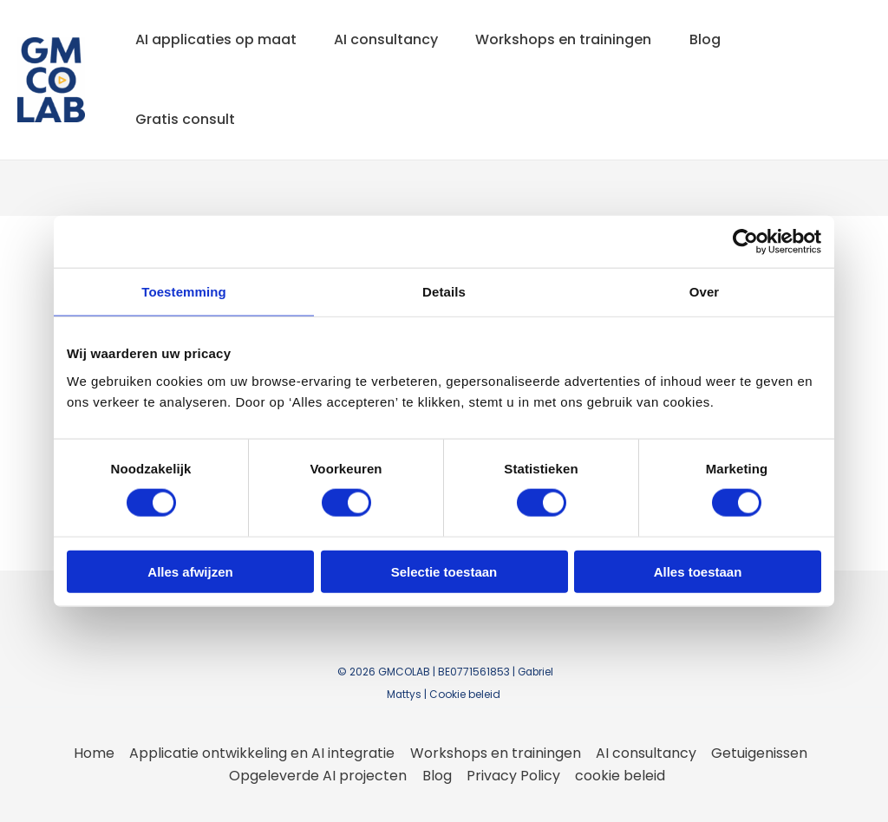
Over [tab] (704, 291)
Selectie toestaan (444, 571)
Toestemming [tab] (183, 291)
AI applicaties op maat (217, 39)
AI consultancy (392, 39)
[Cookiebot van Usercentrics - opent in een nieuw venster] (745, 242)
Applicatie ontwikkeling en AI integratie (263, 753)
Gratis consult (187, 119)
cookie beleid (619, 776)
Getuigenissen (757, 753)
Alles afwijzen (189, 571)
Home (96, 753)
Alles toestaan (698, 571)
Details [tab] (444, 291)
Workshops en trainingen (574, 39)
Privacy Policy (513, 776)
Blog (719, 39)
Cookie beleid (465, 694)
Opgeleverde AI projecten (320, 776)
